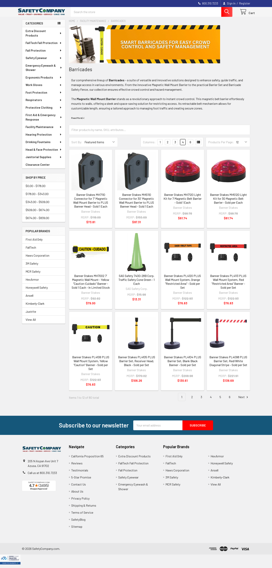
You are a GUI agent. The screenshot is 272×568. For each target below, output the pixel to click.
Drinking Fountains (44, 145)
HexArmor (32, 283)
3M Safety (32, 267)
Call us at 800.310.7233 (42, 476)
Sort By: (76, 145)
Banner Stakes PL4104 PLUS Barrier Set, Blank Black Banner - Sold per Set (182, 364)
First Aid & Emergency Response (44, 121)
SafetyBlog (78, 523)
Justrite (31, 315)
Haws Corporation (37, 259)
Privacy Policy (80, 502)
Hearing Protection (44, 138)
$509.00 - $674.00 (37, 213)
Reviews (77, 467)
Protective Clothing (44, 111)
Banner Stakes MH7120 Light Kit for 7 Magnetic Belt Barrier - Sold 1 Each (183, 202)
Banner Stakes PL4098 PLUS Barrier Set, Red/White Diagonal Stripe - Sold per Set (228, 364)
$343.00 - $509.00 (37, 205)
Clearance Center (38, 168)
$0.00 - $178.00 (35, 189)
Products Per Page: (221, 145)
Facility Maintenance (44, 130)
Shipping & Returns (83, 509)
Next (243, 401)
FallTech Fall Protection (44, 46)
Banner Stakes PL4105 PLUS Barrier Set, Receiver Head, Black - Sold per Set (136, 364)
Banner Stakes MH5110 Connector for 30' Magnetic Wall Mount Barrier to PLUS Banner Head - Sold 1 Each (136, 204)
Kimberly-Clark (35, 307)
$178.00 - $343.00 (37, 197)
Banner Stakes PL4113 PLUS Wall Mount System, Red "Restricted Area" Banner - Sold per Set (228, 285)
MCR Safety (33, 275)
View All (31, 323)
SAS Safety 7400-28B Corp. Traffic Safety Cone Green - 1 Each (136, 283)
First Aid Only (34, 243)
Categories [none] (34, 27)
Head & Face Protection (44, 153)
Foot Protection (44, 96)
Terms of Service (82, 516)
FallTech (31, 251)
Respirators (44, 103)
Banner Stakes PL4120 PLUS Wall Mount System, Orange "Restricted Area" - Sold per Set (182, 285)
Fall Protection (44, 54)
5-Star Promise (81, 481)
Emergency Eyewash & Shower (44, 71)
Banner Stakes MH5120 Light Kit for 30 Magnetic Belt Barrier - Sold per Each (228, 202)
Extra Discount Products (44, 37)
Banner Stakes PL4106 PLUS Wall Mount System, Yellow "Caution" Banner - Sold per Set (90, 366)
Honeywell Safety (37, 291)
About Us (77, 495)
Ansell (29, 299)
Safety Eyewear (44, 61)
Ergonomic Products (44, 81)
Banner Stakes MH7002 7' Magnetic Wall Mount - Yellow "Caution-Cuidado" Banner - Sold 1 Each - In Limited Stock (91, 285)
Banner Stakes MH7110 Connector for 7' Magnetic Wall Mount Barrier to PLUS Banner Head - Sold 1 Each (90, 204)
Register (244, 3)
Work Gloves (44, 88)
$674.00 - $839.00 (37, 221)
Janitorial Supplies (44, 160)
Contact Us (78, 488)
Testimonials (79, 474)
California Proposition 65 (87, 459)
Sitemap (76, 530)
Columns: (149, 145)
